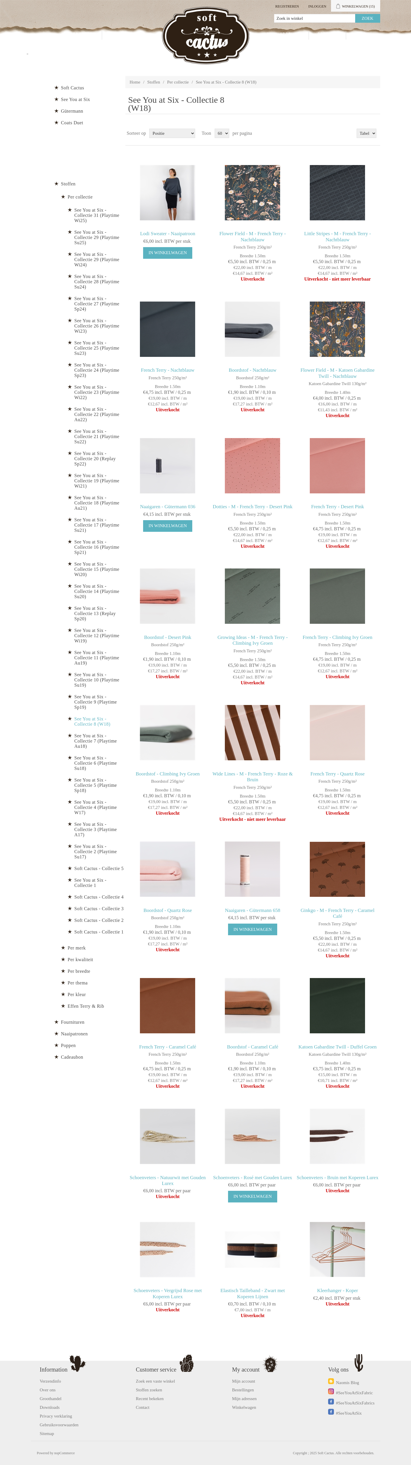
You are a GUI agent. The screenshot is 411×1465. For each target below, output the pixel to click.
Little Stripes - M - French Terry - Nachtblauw (337, 236)
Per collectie (178, 82)
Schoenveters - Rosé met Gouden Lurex (252, 1177)
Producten (80, 35)
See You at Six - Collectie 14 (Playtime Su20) (97, 591)
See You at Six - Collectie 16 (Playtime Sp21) (97, 547)
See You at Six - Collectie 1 (90, 883)
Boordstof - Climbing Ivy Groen (168, 774)
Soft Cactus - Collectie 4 (99, 896)
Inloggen (317, 6)
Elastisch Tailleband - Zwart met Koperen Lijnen (252, 1293)
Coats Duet (72, 122)
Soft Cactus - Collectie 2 (99, 920)
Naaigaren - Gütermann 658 (252, 910)
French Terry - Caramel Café (167, 1047)
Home (135, 82)
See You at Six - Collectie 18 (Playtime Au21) (97, 503)
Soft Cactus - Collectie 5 (99, 868)
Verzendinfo (50, 1381)
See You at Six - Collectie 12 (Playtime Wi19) (97, 635)
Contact (327, 35)
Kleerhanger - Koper (337, 1290)
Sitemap (47, 1433)
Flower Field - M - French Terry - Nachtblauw (252, 236)
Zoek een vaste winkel (155, 1381)
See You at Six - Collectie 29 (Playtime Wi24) (97, 259)
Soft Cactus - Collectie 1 (99, 931)
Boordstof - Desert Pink (167, 637)
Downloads (50, 1407)
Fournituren (73, 1022)
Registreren (287, 6)
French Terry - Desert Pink (337, 506)
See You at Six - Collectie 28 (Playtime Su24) (97, 281)
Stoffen (153, 82)
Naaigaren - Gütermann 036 (167, 506)
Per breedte (79, 971)
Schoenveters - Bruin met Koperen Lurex (337, 1177)
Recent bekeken (149, 1398)
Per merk (77, 947)
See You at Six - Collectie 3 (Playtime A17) (95, 829)
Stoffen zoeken (149, 1390)
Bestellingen (243, 1390)
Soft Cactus (72, 87)
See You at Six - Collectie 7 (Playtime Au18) (95, 741)
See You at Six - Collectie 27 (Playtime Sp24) (97, 303)
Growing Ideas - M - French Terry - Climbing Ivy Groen (253, 640)
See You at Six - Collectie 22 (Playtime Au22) (97, 414)
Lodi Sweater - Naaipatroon (167, 233)
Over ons (48, 1390)
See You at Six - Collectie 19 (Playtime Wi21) (97, 480)
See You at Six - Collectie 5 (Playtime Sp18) (95, 785)
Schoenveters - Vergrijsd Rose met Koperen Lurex (168, 1293)
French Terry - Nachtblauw (167, 370)
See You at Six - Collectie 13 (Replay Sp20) (95, 613)
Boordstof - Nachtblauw (252, 370)
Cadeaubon (72, 1057)
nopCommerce (64, 1453)
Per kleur (77, 994)
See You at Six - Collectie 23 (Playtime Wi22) (97, 392)
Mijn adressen (244, 1398)
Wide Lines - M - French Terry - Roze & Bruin (253, 776)
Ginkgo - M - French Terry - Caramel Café (338, 913)
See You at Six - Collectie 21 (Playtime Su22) (97, 436)
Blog (360, 35)
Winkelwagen (244, 1407)
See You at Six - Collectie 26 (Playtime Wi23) (97, 326)
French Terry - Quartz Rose (337, 774)
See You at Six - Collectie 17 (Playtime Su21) (97, 525)
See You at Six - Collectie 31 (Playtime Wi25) (97, 215)
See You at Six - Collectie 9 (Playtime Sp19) (95, 702)
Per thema (78, 982)
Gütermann (72, 111)
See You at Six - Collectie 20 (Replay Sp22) (95, 458)
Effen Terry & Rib (86, 1006)
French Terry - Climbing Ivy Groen (338, 637)
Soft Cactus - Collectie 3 (99, 908)
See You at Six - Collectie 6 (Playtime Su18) (95, 763)
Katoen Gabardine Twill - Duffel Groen (337, 1047)
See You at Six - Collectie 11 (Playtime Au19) (96, 657)
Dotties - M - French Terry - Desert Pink (252, 506)
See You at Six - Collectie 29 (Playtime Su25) (97, 237)
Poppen (68, 1045)
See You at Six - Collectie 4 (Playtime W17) (95, 807)
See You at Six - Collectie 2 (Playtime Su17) (95, 851)
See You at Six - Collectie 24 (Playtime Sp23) (97, 370)
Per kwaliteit (80, 959)
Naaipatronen (74, 1033)
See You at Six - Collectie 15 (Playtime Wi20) (97, 569)
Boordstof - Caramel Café (252, 1047)
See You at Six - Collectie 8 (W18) (92, 721)
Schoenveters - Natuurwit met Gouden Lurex (168, 1180)
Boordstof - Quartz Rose (167, 910)
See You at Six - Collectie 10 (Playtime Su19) (97, 680)
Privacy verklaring (56, 1416)
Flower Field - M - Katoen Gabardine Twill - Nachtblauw (337, 373)
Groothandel (126, 35)
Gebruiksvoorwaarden (59, 1425)
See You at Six (75, 99)
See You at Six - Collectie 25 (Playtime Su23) (97, 348)
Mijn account (283, 35)
